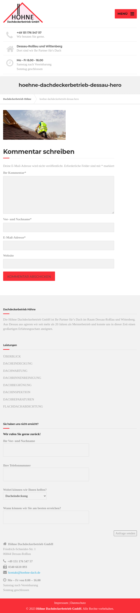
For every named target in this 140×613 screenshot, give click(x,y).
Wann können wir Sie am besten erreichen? (46, 513)
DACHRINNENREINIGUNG (22, 377)
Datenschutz (78, 602)
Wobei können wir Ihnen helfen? (25, 493)
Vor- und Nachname (17, 219)
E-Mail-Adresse (14, 237)
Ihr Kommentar (14, 172)
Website (8, 255)
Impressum (61, 602)
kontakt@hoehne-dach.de (24, 572)
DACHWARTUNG (15, 370)
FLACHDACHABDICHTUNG (23, 406)
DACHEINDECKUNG (17, 363)
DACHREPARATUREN (18, 399)
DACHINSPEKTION (16, 392)
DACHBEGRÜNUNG (17, 385)
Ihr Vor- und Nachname (46, 445)
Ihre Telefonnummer (46, 470)
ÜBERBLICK (12, 356)
